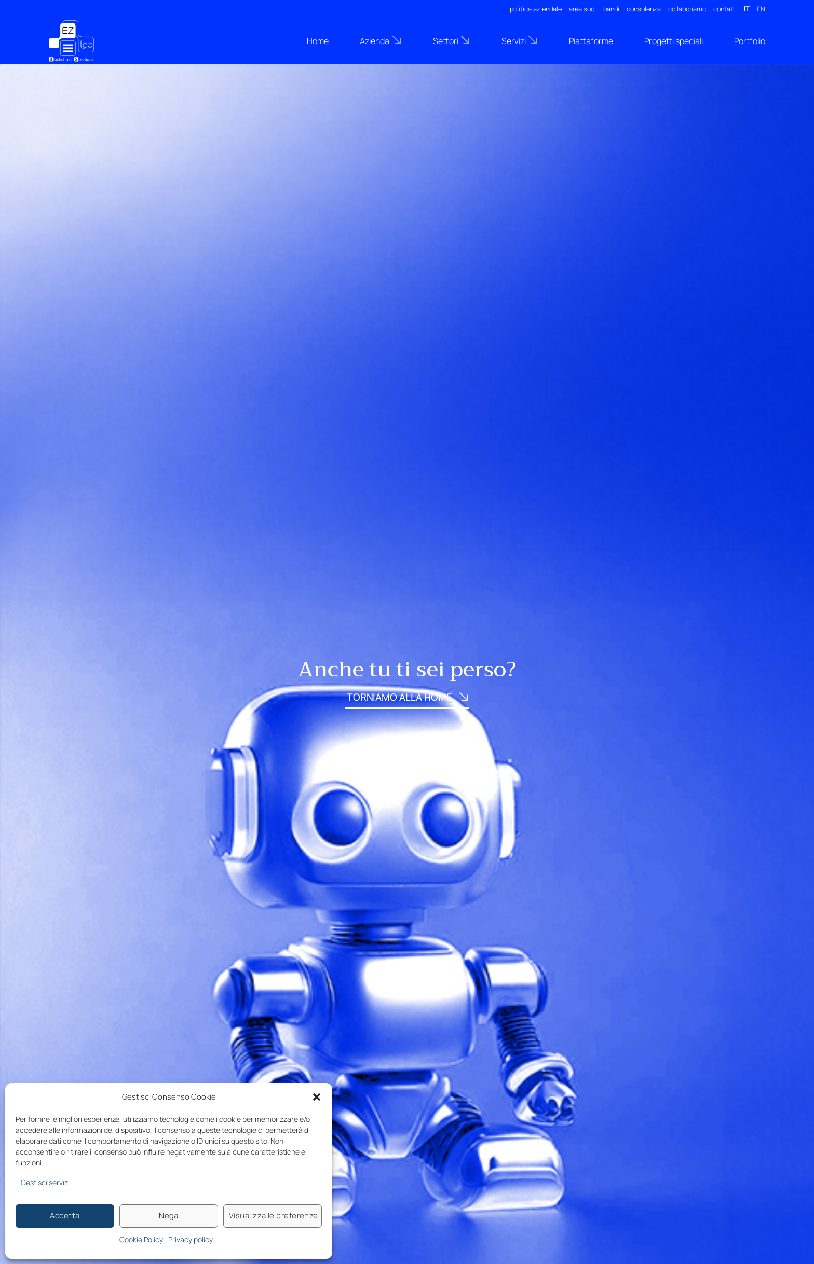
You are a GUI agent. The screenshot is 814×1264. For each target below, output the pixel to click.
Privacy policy (190, 1239)
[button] (316, 1097)
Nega (169, 1215)
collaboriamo (687, 8)
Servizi (519, 41)
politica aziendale (536, 8)
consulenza (644, 8)
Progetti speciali (673, 41)
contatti (725, 8)
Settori (451, 41)
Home (318, 41)
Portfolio (749, 41)
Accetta (64, 1215)
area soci (582, 8)
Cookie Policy (141, 1239)
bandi (611, 8)
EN (761, 8)
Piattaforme (591, 41)
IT (747, 8)
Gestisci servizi (45, 1182)
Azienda (380, 41)
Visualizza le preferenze (273, 1215)
